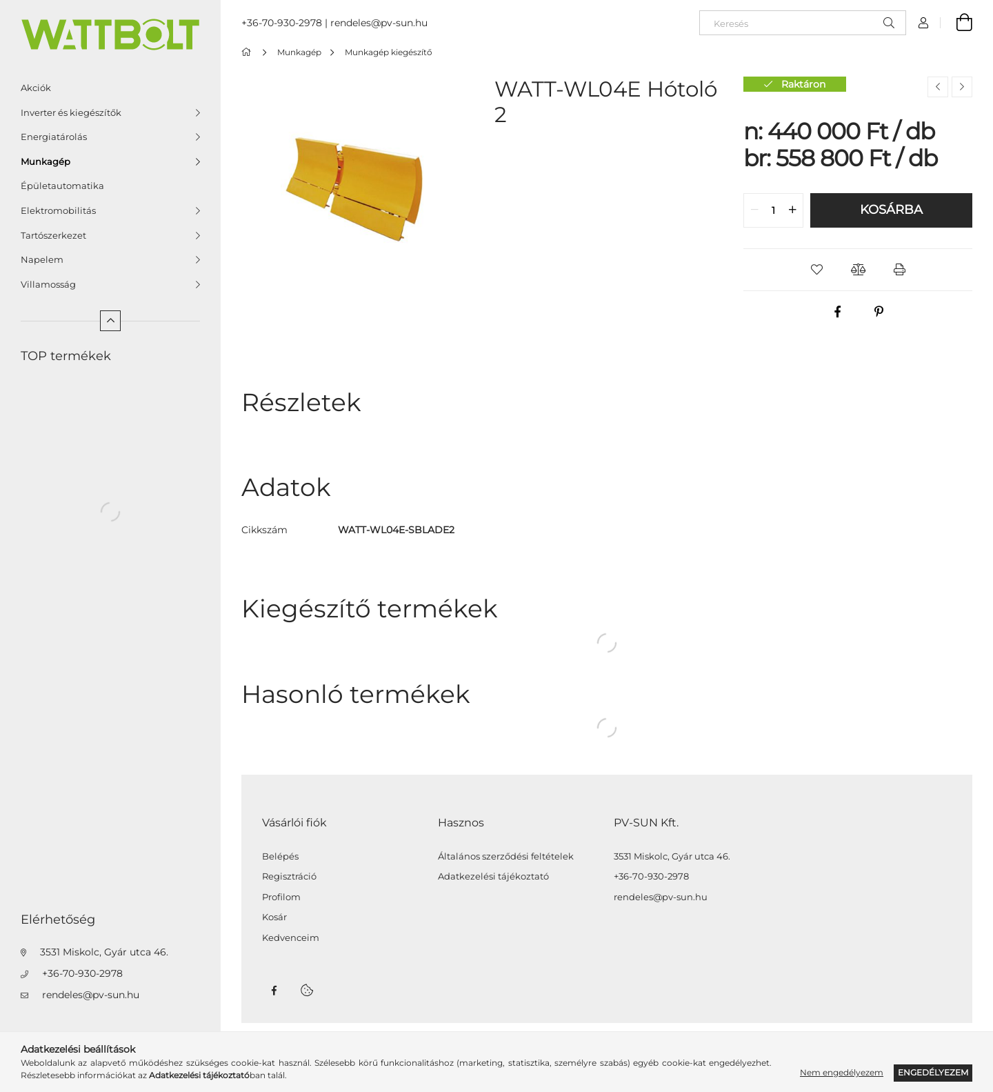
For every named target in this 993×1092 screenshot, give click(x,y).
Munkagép (45, 161)
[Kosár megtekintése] (956, 22)
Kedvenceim (290, 938)
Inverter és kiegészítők (71, 112)
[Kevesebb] (110, 320)
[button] (816, 269)
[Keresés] (802, 22)
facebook (273, 990)
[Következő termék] (962, 87)
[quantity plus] (792, 210)
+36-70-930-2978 (82, 973)
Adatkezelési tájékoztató (493, 876)
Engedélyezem (933, 1072)
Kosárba (891, 209)
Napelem (42, 259)
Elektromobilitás (58, 210)
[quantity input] (773, 210)
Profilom (281, 897)
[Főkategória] (248, 52)
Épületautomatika (62, 185)
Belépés (280, 856)
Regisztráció (289, 876)
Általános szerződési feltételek (506, 856)
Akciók (36, 87)
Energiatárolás (54, 136)
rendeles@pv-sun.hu (90, 995)
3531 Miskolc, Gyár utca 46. (104, 952)
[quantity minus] (754, 210)
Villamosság (48, 284)
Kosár (274, 917)
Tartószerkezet (53, 235)
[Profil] (923, 22)
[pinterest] (878, 311)
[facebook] (837, 311)
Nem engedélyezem (841, 1072)
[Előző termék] (937, 87)
